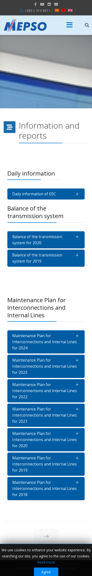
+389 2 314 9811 (37, 10)
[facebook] (35, 4)
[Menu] (70, 25)
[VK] (56, 4)
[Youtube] (42, 4)
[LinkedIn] (49, 4)
